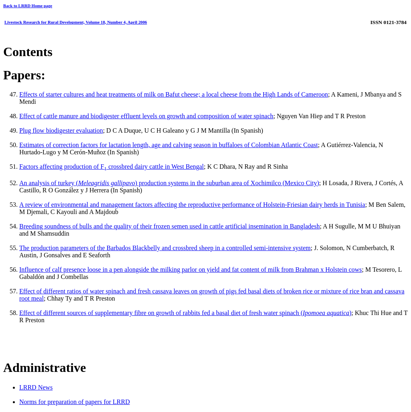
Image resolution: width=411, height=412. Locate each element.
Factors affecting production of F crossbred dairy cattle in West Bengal (111, 166)
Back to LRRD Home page (27, 5)
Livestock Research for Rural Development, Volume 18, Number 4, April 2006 (75, 22)
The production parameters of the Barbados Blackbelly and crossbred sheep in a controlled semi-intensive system (165, 247)
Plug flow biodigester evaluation (61, 130)
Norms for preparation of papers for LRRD (74, 401)
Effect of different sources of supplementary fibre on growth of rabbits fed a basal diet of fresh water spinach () (185, 312)
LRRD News (36, 387)
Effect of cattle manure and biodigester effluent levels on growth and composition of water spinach (146, 116)
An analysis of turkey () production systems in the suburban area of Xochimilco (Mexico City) (169, 183)
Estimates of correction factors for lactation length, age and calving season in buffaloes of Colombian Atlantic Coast (168, 144)
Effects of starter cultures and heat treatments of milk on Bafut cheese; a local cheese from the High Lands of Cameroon (173, 94)
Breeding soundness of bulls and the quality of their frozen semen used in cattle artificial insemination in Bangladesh (169, 226)
